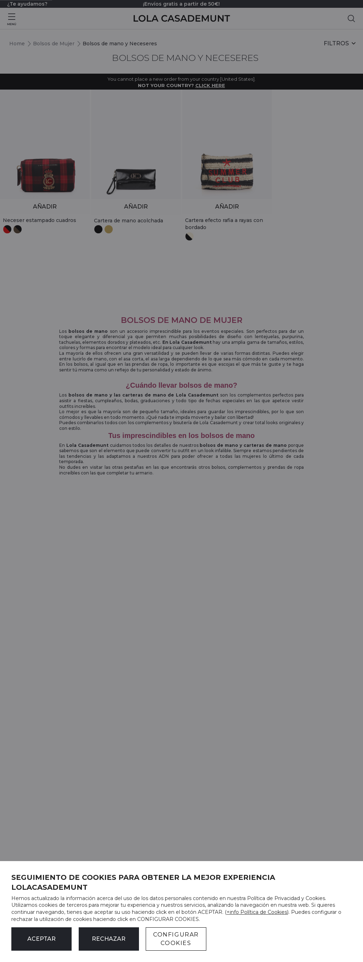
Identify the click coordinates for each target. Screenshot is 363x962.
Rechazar (108, 938)
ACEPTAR (41, 938)
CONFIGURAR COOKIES (176, 938)
